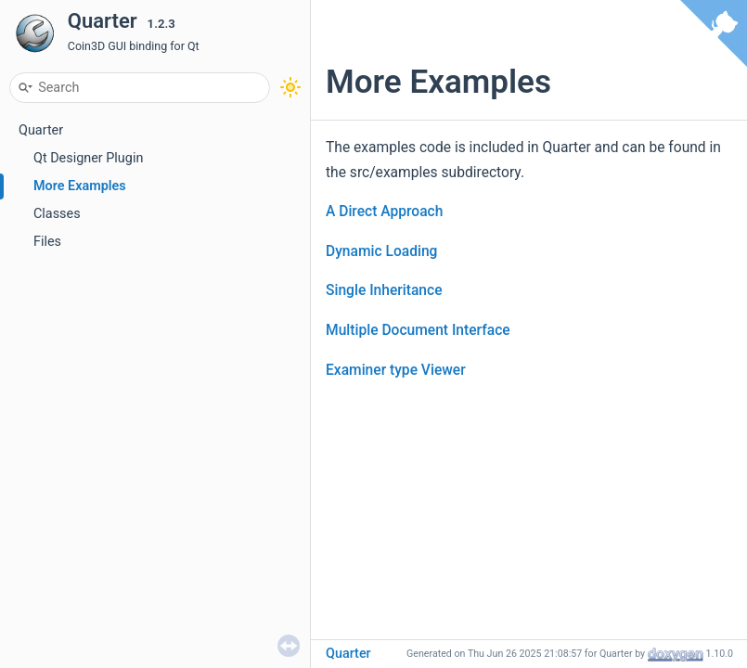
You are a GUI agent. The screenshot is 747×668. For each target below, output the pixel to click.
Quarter (41, 130)
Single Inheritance (384, 290)
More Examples (79, 186)
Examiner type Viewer (396, 370)
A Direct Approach (384, 211)
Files (47, 242)
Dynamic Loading (381, 251)
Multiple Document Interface (418, 330)
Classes (57, 214)
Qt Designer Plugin (88, 158)
